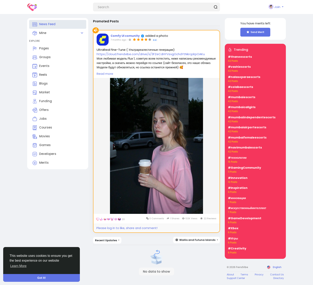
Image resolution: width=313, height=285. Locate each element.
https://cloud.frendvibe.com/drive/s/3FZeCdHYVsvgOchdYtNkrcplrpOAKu (151, 54)
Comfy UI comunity (125, 36)
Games (41, 145)
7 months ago (118, 39)
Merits (40, 162)
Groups (41, 57)
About (230, 274)
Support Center (236, 278)
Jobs (39, 119)
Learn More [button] (18, 266)
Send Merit (255, 32)
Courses (42, 127)
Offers (40, 110)
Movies (41, 136)
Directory (278, 278)
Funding (42, 101)
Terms (244, 274)
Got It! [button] (41, 277)
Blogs (40, 83)
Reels (39, 75)
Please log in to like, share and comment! (126, 228)
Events (41, 66)
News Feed (43, 24)
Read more (105, 74)
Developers (44, 154)
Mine (39, 33)
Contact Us (277, 274)
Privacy (259, 274)
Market (41, 92)
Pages (40, 48)
